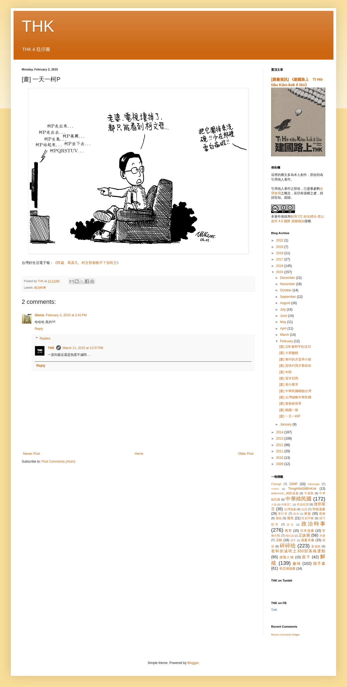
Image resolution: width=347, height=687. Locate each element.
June (284, 316)
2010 (280, 458)
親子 (306, 557)
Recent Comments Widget (285, 634)
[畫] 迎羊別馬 (288, 378)
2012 (280, 445)
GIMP (293, 484)
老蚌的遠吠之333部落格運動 (298, 551)
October (286, 290)
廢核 (279, 518)
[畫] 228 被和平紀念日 (295, 347)
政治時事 (40, 287)
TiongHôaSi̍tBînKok (302, 489)
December (288, 278)
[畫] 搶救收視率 (290, 403)
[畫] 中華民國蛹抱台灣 (295, 391)
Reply (39, 329)
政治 (290, 524)
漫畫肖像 (307, 540)
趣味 (297, 563)
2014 (280, 432)
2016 (280, 266)
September (288, 297)
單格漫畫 (318, 509)
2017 (280, 259)
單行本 (282, 513)
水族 (322, 535)
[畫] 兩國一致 (288, 410)
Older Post (245, 454)
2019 (280, 247)
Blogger (192, 663)
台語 (304, 509)
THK (38, 26)
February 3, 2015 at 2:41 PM (66, 315)
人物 (274, 504)
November (288, 284)
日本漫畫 (307, 531)
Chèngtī (276, 484)
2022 (280, 240)
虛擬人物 (286, 557)
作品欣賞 (303, 504)
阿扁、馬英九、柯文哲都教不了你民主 (87, 263)
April (283, 328)
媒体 (296, 513)
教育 (288, 531)
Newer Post (31, 454)
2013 (280, 438)
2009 (280, 464)
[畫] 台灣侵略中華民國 (295, 397)
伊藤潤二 (286, 504)
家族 (307, 513)
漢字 (293, 540)
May (283, 322)
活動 (279, 540)
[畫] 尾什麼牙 (288, 384)
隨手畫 (319, 563)
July (283, 309)
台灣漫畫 (290, 509)
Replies (45, 338)
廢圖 (322, 513)
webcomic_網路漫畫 (284, 493)
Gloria (39, 315)
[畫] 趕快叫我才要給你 (295, 365)
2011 (280, 451)
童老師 (316, 546)
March (285, 335)
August (285, 303)
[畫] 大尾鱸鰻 (288, 353)
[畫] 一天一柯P (289, 416)
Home (139, 454)
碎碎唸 (288, 546)
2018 (280, 253)
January (286, 424)
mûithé (275, 488)
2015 (280, 272)
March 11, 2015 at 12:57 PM (83, 348)
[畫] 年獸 (285, 372)
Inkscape (314, 484)
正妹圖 (304, 535)
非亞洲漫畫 (287, 568)
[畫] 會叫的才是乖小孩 (295, 359)
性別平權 (307, 518)
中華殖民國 (298, 499)
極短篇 (289, 535)
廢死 (290, 518)
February (287, 341)
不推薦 (309, 493)
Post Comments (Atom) (58, 461)
